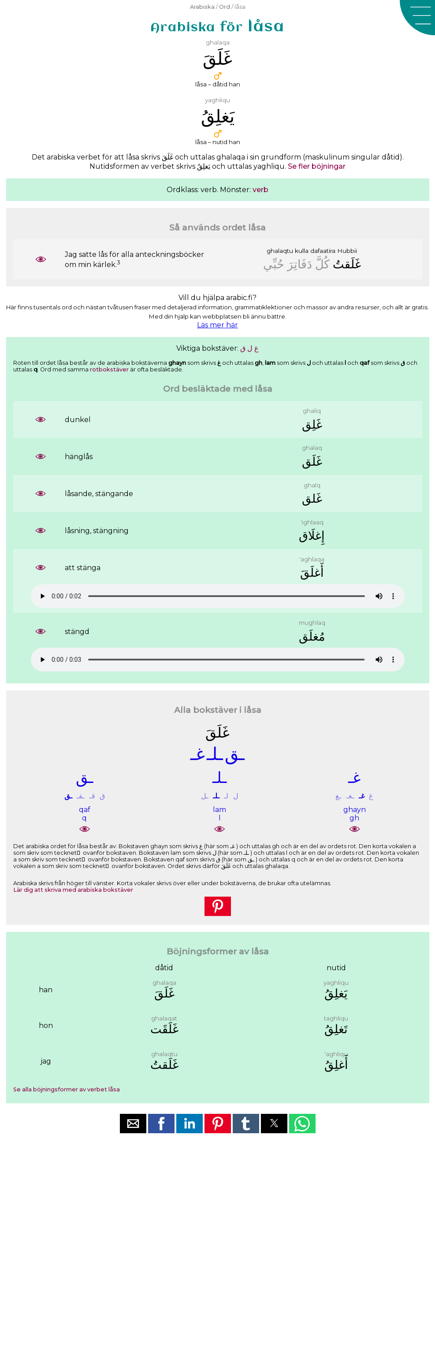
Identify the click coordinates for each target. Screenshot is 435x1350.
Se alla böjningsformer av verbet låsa (66, 1089)
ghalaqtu (280, 250)
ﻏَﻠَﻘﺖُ (347, 264)
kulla (302, 250)
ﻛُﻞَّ (322, 264)
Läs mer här (217, 325)
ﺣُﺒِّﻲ (273, 264)
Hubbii (347, 250)
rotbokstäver (109, 369)
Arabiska (202, 7)
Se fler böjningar (317, 166)
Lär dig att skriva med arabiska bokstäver (73, 889)
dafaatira (322, 250)
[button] (417, 17)
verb (260, 189)
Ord (224, 7)
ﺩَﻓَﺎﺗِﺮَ (299, 264)
